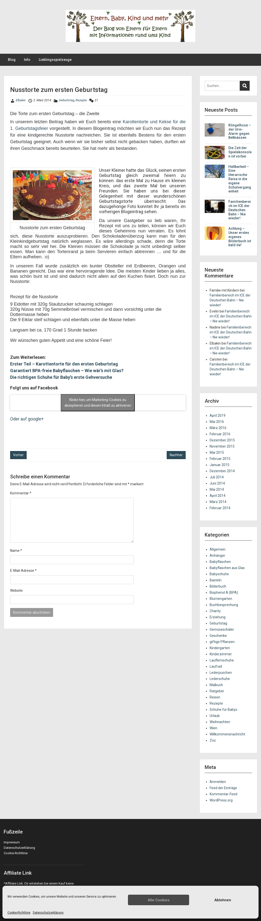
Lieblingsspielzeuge (55, 60)
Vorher (18, 455)
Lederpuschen (221, 673)
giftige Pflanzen (222, 642)
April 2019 (217, 415)
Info (27, 60)
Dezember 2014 (222, 471)
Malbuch (216, 685)
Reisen (215, 697)
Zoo (213, 740)
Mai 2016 (217, 422)
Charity (215, 611)
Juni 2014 (217, 483)
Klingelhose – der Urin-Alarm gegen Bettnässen (239, 131)
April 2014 (217, 496)
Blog (12, 60)
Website (16, 590)
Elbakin (21, 100)
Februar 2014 (220, 508)
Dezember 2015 (222, 440)
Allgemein (217, 549)
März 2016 (218, 428)
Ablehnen (222, 900)
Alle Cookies (158, 900)
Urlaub (215, 716)
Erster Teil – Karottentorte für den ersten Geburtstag (64, 363)
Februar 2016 (220, 434)
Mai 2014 (217, 489)
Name (16, 551)
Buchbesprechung (224, 605)
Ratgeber (217, 691)
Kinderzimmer (221, 654)
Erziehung (217, 617)
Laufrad (216, 666)
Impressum (12, 842)
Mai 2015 (217, 452)
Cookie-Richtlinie (18, 912)
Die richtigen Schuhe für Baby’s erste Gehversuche (61, 377)
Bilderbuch (218, 586)
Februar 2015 (220, 459)
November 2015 (222, 446)
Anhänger (217, 555)
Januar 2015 (219, 465)
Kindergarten (220, 648)
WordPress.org (221, 800)
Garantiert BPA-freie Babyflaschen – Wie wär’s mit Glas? (66, 370)
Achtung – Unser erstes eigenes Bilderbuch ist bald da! (239, 236)
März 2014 (218, 502)
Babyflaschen (220, 562)
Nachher (176, 455)
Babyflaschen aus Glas (227, 568)
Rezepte (81, 100)
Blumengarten (221, 599)
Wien (213, 728)
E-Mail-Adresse (23, 571)
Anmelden (218, 782)
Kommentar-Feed (223, 794)
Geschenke (218, 636)
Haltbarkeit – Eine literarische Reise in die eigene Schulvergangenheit (239, 179)
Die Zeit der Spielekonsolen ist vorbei (240, 152)
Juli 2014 (217, 477)
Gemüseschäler (222, 629)
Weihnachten (220, 722)
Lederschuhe (220, 679)
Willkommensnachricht (227, 734)
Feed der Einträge (223, 788)
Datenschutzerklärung (48, 912)
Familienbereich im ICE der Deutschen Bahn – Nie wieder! (239, 210)
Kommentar (20, 493)
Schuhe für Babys (223, 710)
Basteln (215, 580)
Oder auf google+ (27, 418)
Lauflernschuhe (222, 660)
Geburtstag (66, 100)
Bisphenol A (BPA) (224, 592)
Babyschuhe (219, 574)
